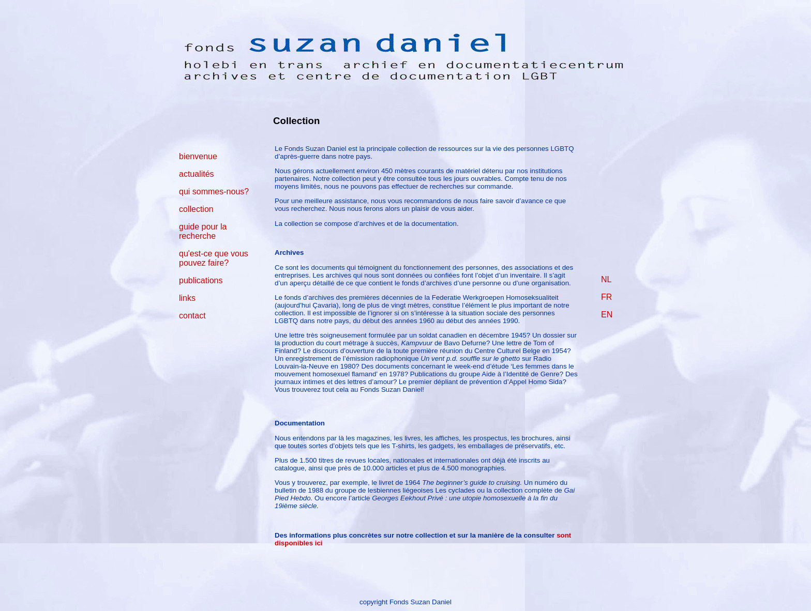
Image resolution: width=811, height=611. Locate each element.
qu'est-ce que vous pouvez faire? (213, 258)
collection (196, 209)
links (187, 298)
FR (606, 297)
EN (606, 314)
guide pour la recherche (203, 231)
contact (192, 315)
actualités (196, 174)
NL (606, 279)
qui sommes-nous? (214, 191)
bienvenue (198, 156)
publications (201, 280)
